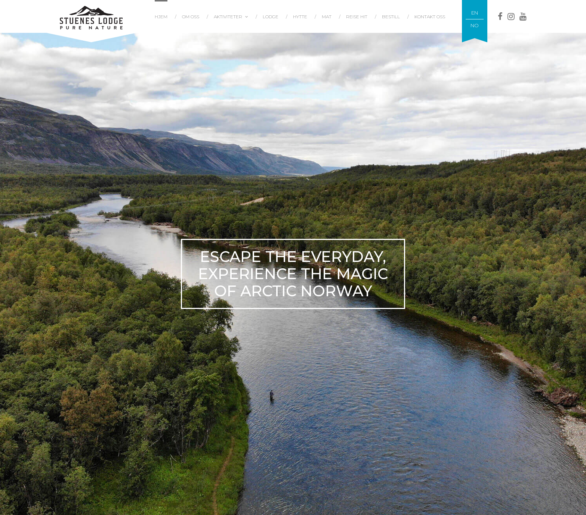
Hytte (300, 16)
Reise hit (356, 16)
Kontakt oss (429, 16)
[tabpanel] (293, 273)
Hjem (161, 16)
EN (474, 13)
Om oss (190, 16)
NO (475, 25)
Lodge (270, 16)
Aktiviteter (228, 16)
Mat (326, 16)
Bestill (391, 16)
